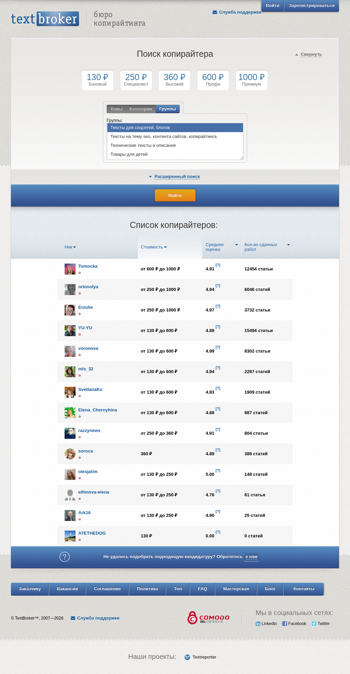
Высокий (174, 79)
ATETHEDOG (92, 533)
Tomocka (87, 266)
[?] (218, 265)
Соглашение (107, 588)
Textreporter (204, 657)
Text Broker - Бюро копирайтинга (78, 19)
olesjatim (87, 471)
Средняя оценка (215, 247)
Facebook (294, 623)
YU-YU (85, 327)
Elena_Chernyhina (97, 409)
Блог (270, 588)
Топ (178, 588)
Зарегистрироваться (312, 5)
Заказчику (30, 588)
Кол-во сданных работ (260, 247)
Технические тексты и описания (141, 146)
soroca (85, 451)
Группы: (115, 120)
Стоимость (152, 247)
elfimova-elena (93, 492)
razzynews (89, 430)
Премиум (251, 79)
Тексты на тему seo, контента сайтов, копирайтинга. (162, 137)
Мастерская (236, 588)
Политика (147, 588)
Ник (68, 247)
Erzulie (85, 307)
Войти (273, 5)
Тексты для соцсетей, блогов (138, 128)
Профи (213, 79)
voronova (88, 348)
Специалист (136, 79)
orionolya (88, 286)
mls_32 (85, 368)
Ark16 (84, 512)
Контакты (304, 588)
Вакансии (67, 588)
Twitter (320, 623)
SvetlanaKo (90, 389)
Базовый (97, 79)
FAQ (202, 588)
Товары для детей (127, 154)
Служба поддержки (236, 12)
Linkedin (266, 623)
